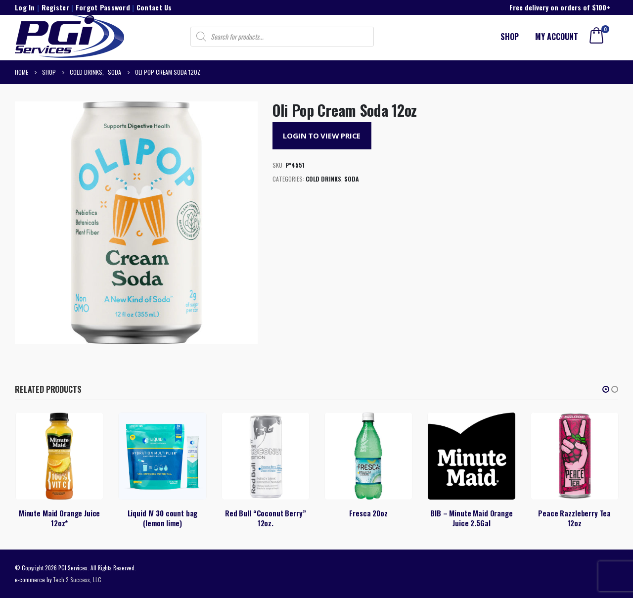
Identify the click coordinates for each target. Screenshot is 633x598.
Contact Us (154, 7)
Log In (25, 7)
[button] (605, 389)
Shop (509, 37)
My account (556, 37)
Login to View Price (322, 135)
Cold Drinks (323, 179)
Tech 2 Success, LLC (77, 579)
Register (55, 7)
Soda (351, 179)
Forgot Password (103, 7)
